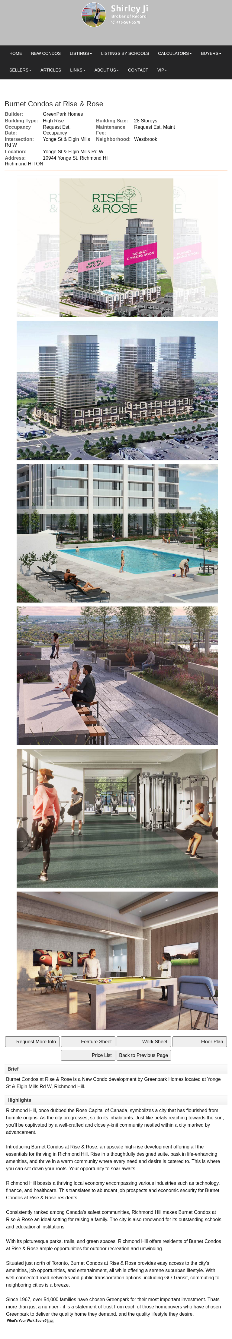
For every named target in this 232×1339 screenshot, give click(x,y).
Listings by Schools (125, 53)
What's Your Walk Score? (30, 1320)
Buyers (209, 53)
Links (76, 70)
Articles (50, 70)
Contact (138, 70)
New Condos (46, 53)
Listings (79, 53)
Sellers (18, 70)
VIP (160, 70)
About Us (105, 70)
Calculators (173, 53)
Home (15, 53)
